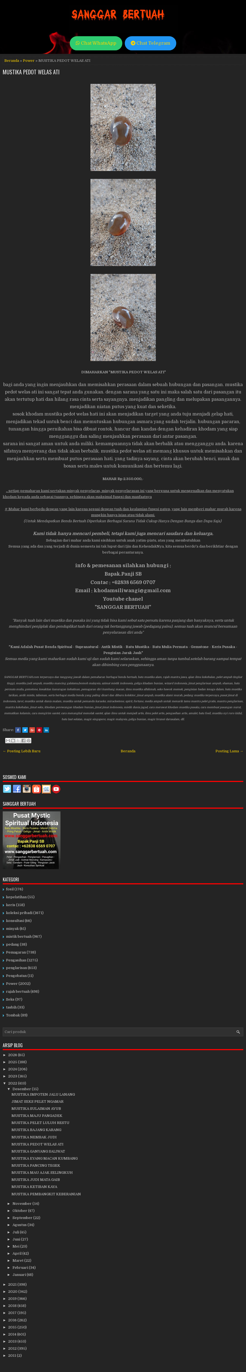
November (22, 1204)
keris (10, 905)
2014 (12, 1334)
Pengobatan (16, 976)
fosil (10, 889)
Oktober (20, 1211)
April (17, 1253)
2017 (12, 1313)
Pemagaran (16, 952)
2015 (12, 1327)
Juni (17, 1239)
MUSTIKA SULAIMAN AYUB (36, 1109)
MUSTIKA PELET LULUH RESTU (40, 1123)
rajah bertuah (18, 991)
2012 (12, 1348)
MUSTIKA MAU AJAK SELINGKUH (42, 1173)
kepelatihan (16, 897)
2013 (12, 1341)
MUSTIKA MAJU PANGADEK (36, 1116)
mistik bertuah (19, 936)
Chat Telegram (150, 43)
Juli (16, 1232)
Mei (16, 1246)
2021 (12, 1284)
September (23, 1218)
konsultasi (15, 921)
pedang (12, 944)
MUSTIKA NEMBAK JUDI (34, 1137)
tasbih (11, 1007)
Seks (10, 999)
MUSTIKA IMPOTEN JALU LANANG (43, 1094)
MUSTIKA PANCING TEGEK (35, 1165)
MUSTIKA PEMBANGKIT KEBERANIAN (46, 1194)
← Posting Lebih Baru (21, 751)
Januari (20, 1275)
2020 (13, 1292)
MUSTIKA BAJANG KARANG (36, 1130)
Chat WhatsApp (96, 43)
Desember (22, 1089)
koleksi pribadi (19, 913)
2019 (12, 1299)
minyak (12, 929)
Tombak (13, 1015)
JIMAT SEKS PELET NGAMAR (37, 1101)
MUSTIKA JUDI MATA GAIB (35, 1180)
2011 (12, 1355)
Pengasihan (16, 960)
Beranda (11, 61)
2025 (13, 1062)
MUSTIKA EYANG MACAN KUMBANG (44, 1158)
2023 (13, 1076)
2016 (12, 1320)
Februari (21, 1268)
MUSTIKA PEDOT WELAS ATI (31, 72)
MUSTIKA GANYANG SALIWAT (38, 1151)
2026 (13, 1055)
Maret (18, 1260)
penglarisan (16, 968)
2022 (13, 1083)
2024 (13, 1069)
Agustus (20, 1225)
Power (29, 61)
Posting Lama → (229, 751)
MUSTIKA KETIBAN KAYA (34, 1187)
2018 (12, 1306)
